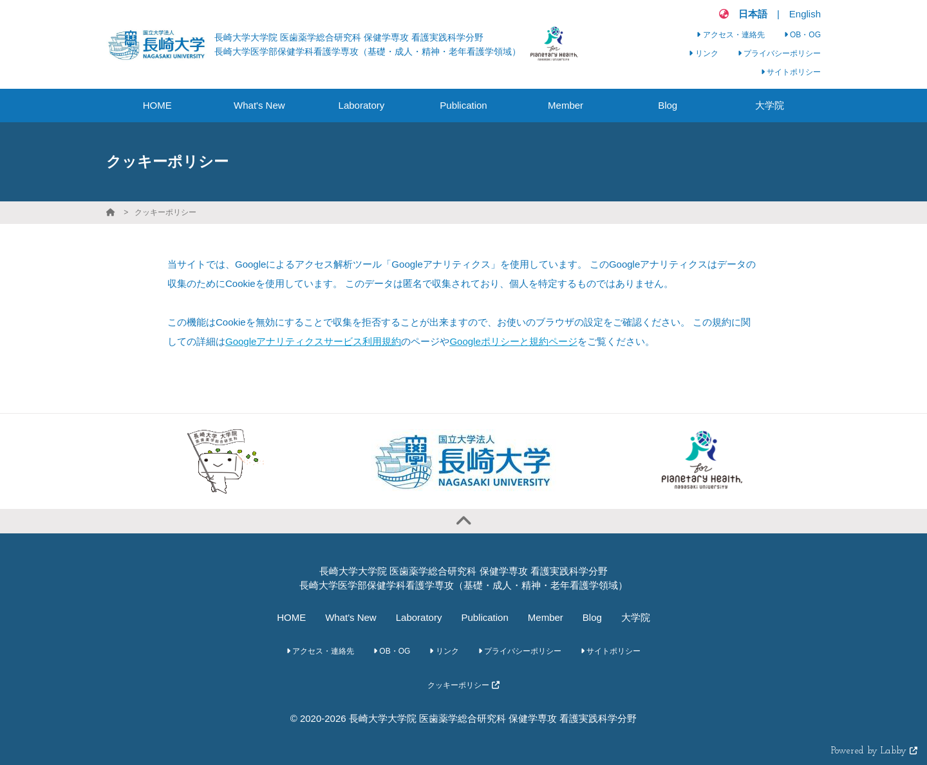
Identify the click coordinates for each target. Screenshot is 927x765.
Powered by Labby (874, 751)
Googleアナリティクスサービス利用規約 (313, 341)
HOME (291, 617)
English (805, 13)
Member (545, 617)
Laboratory (419, 617)
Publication (484, 617)
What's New (351, 617)
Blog (592, 617)
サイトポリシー (791, 72)
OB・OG (802, 34)
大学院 (635, 617)
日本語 (752, 13)
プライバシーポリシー (779, 53)
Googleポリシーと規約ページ (513, 341)
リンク (703, 53)
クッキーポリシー (165, 212)
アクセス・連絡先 (730, 34)
